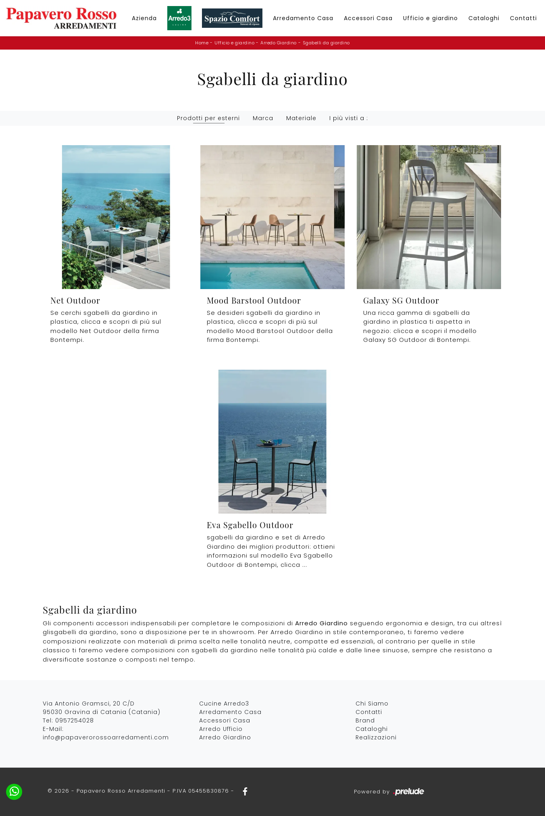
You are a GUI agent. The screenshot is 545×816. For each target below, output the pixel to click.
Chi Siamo (372, 703)
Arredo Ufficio (221, 729)
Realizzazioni (376, 737)
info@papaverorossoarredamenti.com (106, 737)
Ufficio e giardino (430, 18)
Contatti (523, 18)
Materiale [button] (301, 118)
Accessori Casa (368, 18)
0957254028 (74, 720)
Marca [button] (263, 118)
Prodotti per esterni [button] (208, 118)
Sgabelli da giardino (326, 43)
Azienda (144, 18)
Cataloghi (483, 18)
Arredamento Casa (303, 18)
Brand (365, 720)
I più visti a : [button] (348, 118)
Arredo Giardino (278, 43)
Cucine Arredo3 (224, 703)
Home (201, 43)
